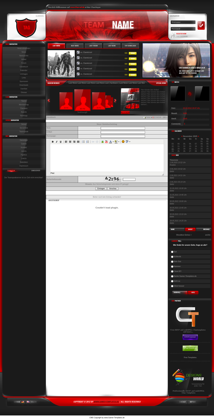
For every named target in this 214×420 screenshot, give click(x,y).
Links (24, 78)
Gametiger (24, 140)
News (24, 52)
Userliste (23, 89)
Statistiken (24, 162)
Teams (23, 101)
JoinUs (24, 151)
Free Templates (190, 357)
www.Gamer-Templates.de (114, 418)
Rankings (24, 116)
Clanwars (24, 108)
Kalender (23, 70)
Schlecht (177, 257)
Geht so (177, 281)
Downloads (24, 85)
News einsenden (23, 48)
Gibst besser (179, 286)
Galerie (24, 144)
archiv (207, 235)
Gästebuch (24, 67)
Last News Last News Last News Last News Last (89, 83)
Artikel (23, 59)
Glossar (24, 92)
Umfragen (24, 74)
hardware (114, 83)
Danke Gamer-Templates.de (185, 276)
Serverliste (24, 128)
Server (23, 124)
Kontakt (24, 147)
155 (164, 117)
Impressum (24, 166)
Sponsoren (24, 81)
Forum (23, 63)
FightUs (24, 155)
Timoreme (174, 160)
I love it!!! (177, 271)
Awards (24, 112)
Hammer (177, 266)
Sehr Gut (177, 261)
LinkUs (24, 158)
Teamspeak (23, 132)
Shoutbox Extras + (184, 235)
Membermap (24, 105)
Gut (175, 252)
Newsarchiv (23, 56)
